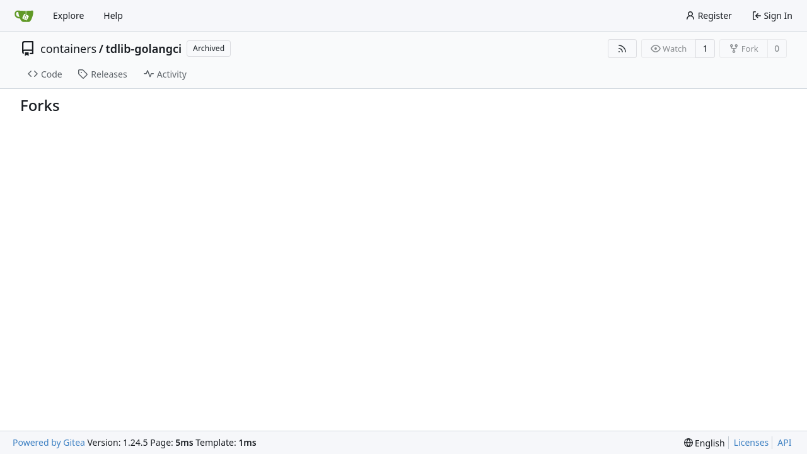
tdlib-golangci (143, 48)
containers (68, 48)
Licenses (751, 442)
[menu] (704, 443)
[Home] (24, 15)
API (784, 442)
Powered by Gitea (49, 442)
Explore (68, 15)
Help (113, 15)
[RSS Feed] (622, 48)
